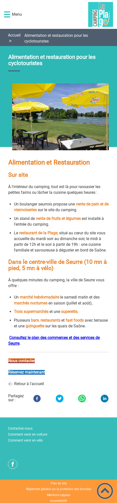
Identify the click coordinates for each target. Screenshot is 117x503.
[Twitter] (59, 398)
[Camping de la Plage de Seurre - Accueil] (67, 14)
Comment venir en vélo (25, 440)
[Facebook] (37, 398)
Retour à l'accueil (29, 383)
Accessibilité (58, 501)
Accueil (14, 35)
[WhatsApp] (82, 398)
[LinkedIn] (104, 398)
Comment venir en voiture (27, 434)
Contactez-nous (20, 428)
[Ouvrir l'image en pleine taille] (62, 117)
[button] (7, 14)
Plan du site (59, 483)
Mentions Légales (58, 495)
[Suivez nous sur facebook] (12, 464)
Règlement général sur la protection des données (58, 489)
